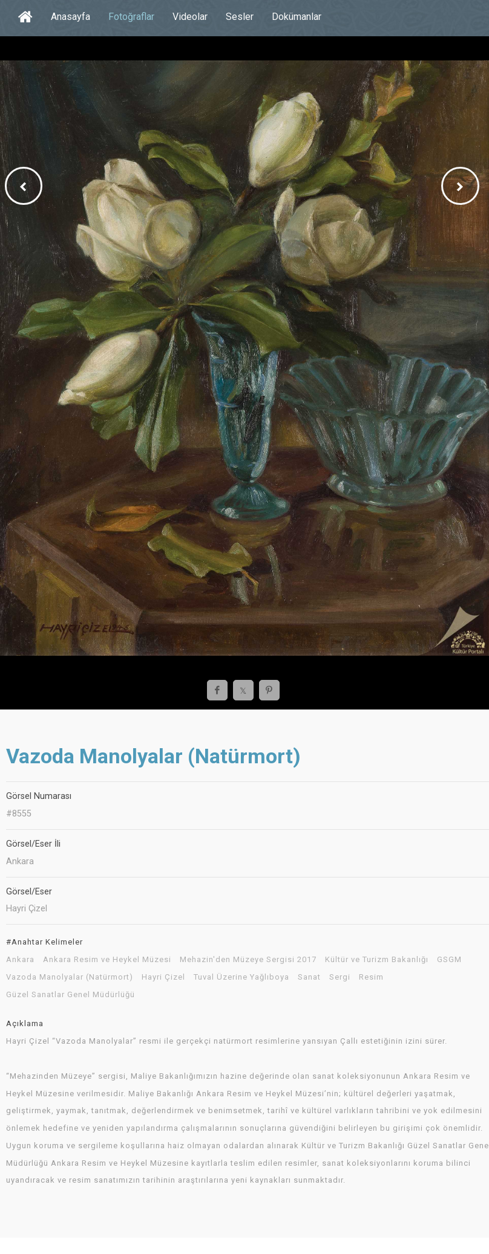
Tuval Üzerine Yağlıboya (241, 977)
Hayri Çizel (163, 977)
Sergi (339, 977)
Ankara (20, 959)
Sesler (240, 16)
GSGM (449, 959)
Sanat (309, 977)
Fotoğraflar (131, 16)
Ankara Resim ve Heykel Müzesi (107, 959)
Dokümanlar (296, 16)
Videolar (190, 16)
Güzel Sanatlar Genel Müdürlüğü (70, 995)
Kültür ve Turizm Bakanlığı (376, 959)
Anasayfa (70, 16)
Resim (371, 977)
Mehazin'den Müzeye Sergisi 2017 (248, 959)
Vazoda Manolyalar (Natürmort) (69, 977)
